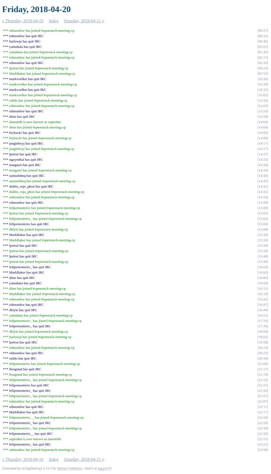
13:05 (263, 106)
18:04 (263, 331)
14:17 (263, 143)
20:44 (263, 358)
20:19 (263, 348)
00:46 (263, 41)
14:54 (263, 197)
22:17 (263, 412)
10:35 (263, 90)
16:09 (263, 283)
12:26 (263, 100)
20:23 (263, 353)
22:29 (263, 423)
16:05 (263, 272)
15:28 (263, 251)
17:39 (263, 326)
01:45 (263, 52)
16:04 (263, 267)
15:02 (263, 219)
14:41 (263, 181)
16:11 (263, 288)
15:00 (263, 208)
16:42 (263, 299)
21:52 (263, 380)
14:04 (263, 122)
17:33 (263, 321)
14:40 (263, 176)
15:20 (263, 235)
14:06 (263, 133)
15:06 (263, 224)
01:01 (263, 47)
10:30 (263, 79)
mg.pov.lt (104, 468)
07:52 (263, 73)
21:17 (263, 369)
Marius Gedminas (69, 468)
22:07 (263, 401)
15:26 (263, 240)
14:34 (263, 165)
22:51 (263, 439)
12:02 (263, 95)
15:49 (263, 256)
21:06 (263, 364)
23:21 (263, 444)
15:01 (263, 213)
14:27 (263, 154)
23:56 (263, 450)
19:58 (263, 342)
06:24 (263, 68)
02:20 (263, 63)
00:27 (263, 30)
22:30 (263, 428)
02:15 (263, 57)
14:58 (263, 202)
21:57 (263, 396)
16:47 (263, 305)
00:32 (263, 36)
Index (53, 21)
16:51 (263, 315)
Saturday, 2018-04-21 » (84, 21)
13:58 (263, 116)
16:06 (263, 278)
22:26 (263, 417)
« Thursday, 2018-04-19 (22, 21)
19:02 (263, 337)
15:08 (263, 229)
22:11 (263, 407)
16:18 (263, 294)
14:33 (263, 159)
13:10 (263, 111)
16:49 (263, 310)
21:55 (263, 385)
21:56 (263, 391)
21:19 (263, 374)
